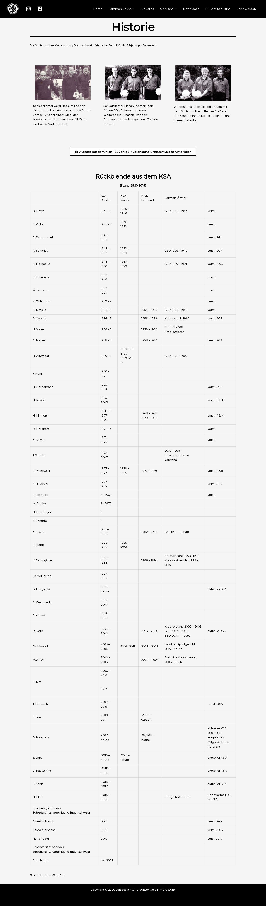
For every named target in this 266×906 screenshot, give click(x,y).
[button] (177, 8)
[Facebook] (40, 8)
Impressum (167, 889)
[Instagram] (28, 8)
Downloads (193, 9)
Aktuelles (150, 9)
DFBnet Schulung (219, 9)
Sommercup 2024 (126, 9)
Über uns (171, 8)
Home (102, 9)
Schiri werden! (247, 9)
